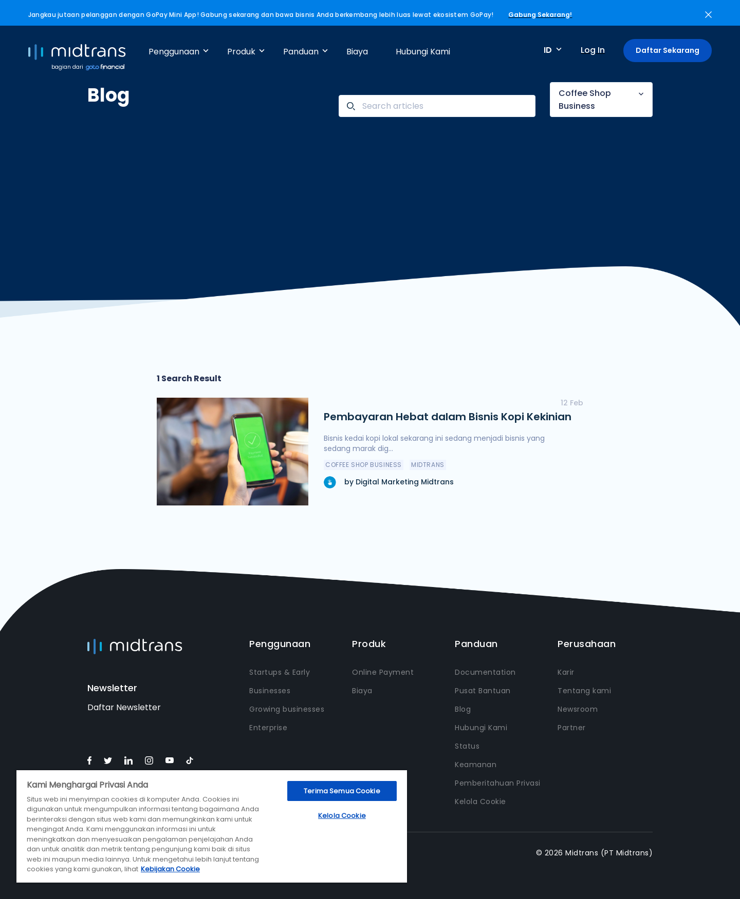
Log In (593, 50)
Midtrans (428, 464)
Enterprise (268, 727)
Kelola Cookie (480, 801)
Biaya (357, 51)
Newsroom (578, 709)
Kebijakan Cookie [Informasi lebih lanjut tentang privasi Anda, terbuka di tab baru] (170, 869)
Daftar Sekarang (667, 50)
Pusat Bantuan (483, 691)
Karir (566, 672)
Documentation (485, 672)
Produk (241, 51)
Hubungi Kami (423, 51)
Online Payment (383, 672)
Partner (572, 727)
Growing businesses (286, 709)
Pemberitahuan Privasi (498, 783)
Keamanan (475, 764)
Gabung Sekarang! (540, 14)
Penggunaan (174, 51)
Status (467, 746)
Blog (463, 709)
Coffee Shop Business (585, 99)
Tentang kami (584, 691)
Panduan (301, 51)
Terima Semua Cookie (342, 791)
